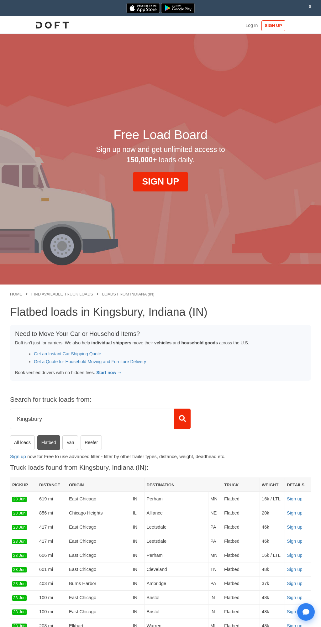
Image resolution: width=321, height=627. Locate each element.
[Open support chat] (306, 612)
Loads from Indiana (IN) (128, 294)
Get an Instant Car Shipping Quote (67, 353)
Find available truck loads (62, 294)
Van (70, 442)
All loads (22, 442)
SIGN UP (291, 25)
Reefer (91, 442)
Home (16, 294)
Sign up (18, 456)
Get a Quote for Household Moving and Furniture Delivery (90, 361)
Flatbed (48, 442)
